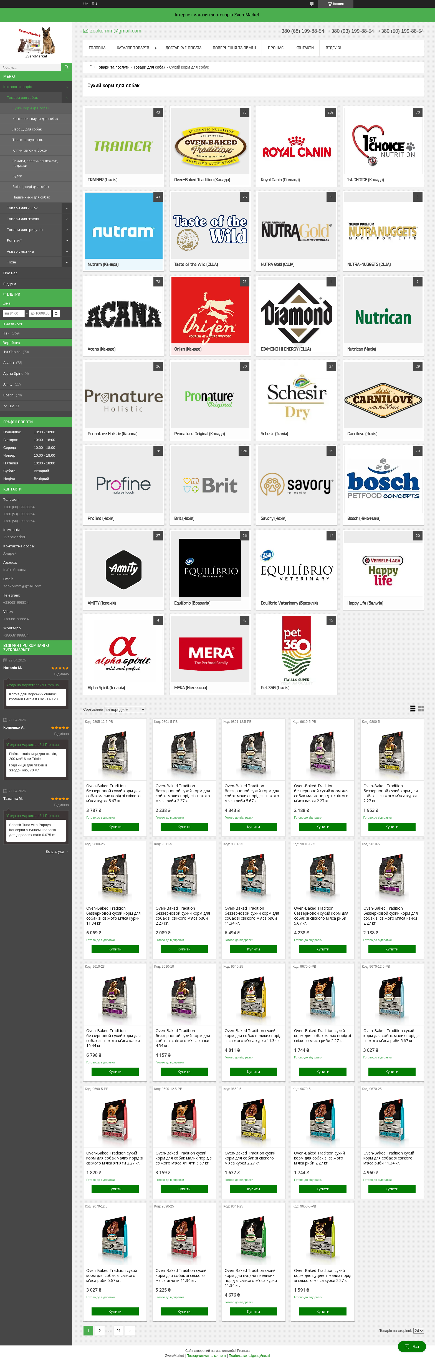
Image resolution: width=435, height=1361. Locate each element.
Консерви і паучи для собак (35, 118)
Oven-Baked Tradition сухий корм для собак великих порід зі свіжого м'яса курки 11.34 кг (253, 1035)
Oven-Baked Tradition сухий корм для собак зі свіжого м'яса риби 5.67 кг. (111, 1275)
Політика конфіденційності (249, 1356)
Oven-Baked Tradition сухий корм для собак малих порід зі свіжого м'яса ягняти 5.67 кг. (184, 1158)
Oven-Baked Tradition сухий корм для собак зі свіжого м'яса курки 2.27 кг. (250, 1158)
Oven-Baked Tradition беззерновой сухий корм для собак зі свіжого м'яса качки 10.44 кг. (113, 1038)
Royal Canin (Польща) (280, 179)
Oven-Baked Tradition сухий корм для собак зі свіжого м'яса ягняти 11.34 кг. (181, 1275)
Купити (115, 826)
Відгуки (9, 283)
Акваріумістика (20, 251)
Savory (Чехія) (273, 518)
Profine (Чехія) (101, 518)
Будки (17, 176)
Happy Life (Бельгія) (365, 602)
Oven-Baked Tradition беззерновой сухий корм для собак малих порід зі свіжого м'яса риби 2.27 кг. (183, 793)
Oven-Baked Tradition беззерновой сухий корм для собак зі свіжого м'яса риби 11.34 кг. (252, 916)
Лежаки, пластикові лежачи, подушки (35, 163)
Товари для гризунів (25, 229)
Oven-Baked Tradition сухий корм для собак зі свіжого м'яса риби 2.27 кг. (319, 1158)
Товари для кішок (22, 207)
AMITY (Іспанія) (102, 602)
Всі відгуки (55, 851)
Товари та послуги (113, 67)
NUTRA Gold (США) (277, 264)
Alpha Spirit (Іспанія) (106, 687)
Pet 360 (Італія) (275, 687)
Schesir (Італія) (274, 433)
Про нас (10, 272)
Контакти (304, 48)
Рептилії (14, 240)
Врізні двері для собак (30, 186)
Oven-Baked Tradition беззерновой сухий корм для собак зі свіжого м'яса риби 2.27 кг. (183, 916)
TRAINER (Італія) (102, 179)
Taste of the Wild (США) (196, 264)
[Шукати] (66, 67)
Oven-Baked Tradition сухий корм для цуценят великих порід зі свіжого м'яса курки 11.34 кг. (251, 1278)
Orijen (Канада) (187, 348)
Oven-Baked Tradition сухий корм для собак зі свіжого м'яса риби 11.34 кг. (388, 1158)
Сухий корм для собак (30, 108)
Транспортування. (27, 139)
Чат (411, 1346)
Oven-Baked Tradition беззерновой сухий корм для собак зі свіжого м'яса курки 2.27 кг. (390, 793)
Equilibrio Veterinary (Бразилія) (289, 602)
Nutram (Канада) (103, 264)
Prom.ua (243, 1351)
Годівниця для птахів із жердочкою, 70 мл (28, 767)
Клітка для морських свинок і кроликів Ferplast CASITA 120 (33, 696)
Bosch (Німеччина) (363, 518)
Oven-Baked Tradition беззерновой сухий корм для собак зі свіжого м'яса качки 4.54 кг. (183, 1038)
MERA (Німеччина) (190, 687)
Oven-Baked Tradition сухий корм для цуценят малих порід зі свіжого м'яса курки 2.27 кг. (322, 1275)
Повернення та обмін (234, 48)
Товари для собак (22, 97)
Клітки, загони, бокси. (30, 150)
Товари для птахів (23, 218)
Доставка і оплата (183, 48)
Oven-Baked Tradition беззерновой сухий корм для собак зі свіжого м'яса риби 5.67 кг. (321, 916)
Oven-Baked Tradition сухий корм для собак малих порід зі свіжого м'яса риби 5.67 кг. (391, 1035)
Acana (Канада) (101, 348)
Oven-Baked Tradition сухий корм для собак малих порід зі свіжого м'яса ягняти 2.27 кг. (114, 1158)
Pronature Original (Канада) (199, 433)
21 (119, 1331)
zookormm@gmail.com (22, 585)
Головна (97, 48)
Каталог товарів (17, 86)
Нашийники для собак (31, 197)
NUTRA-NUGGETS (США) (369, 264)
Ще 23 (14, 405)
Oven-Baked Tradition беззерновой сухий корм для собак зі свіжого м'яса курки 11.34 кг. (113, 916)
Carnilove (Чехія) (362, 433)
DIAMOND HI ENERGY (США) (286, 348)
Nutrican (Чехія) (361, 348)
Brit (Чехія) (184, 518)
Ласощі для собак (27, 129)
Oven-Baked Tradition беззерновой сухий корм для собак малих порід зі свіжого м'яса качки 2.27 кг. (321, 793)
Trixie (11, 262)
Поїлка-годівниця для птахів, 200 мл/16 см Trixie (33, 756)
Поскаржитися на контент (206, 1356)
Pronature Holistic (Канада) (112, 433)
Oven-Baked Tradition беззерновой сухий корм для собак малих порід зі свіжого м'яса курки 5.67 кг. (113, 793)
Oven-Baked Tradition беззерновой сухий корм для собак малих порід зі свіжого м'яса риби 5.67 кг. (252, 793)
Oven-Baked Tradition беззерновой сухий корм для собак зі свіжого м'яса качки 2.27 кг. (390, 916)
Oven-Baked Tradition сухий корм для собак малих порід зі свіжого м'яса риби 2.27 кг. (322, 1035)
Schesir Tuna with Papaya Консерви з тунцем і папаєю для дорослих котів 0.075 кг (32, 830)
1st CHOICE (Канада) (365, 179)
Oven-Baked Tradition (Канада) (202, 179)
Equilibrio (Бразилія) (192, 602)
